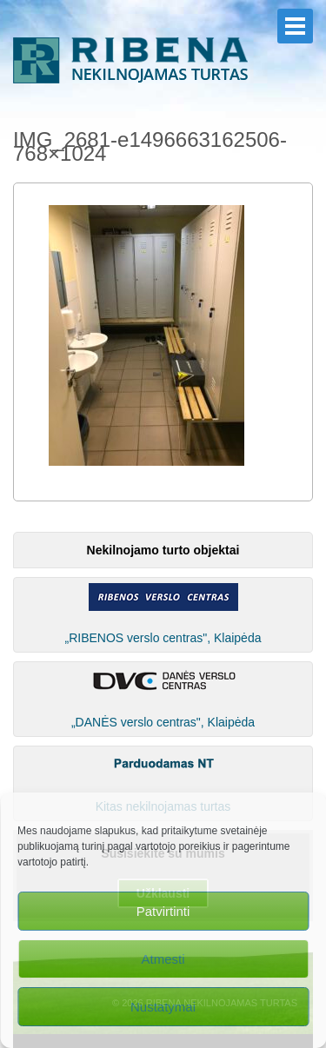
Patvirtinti (163, 911)
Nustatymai (163, 1006)
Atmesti (162, 959)
